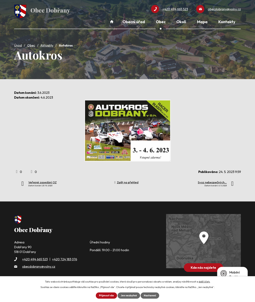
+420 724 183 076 (64, 258)
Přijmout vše (106, 295)
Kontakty (226, 21)
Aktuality (46, 45)
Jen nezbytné (128, 295)
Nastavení (150, 295)
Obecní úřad (134, 21)
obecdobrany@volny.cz (38, 266)
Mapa (202, 21)
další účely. (204, 281)
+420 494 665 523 (35, 258)
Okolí (181, 21)
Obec (31, 45)
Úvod (18, 45)
